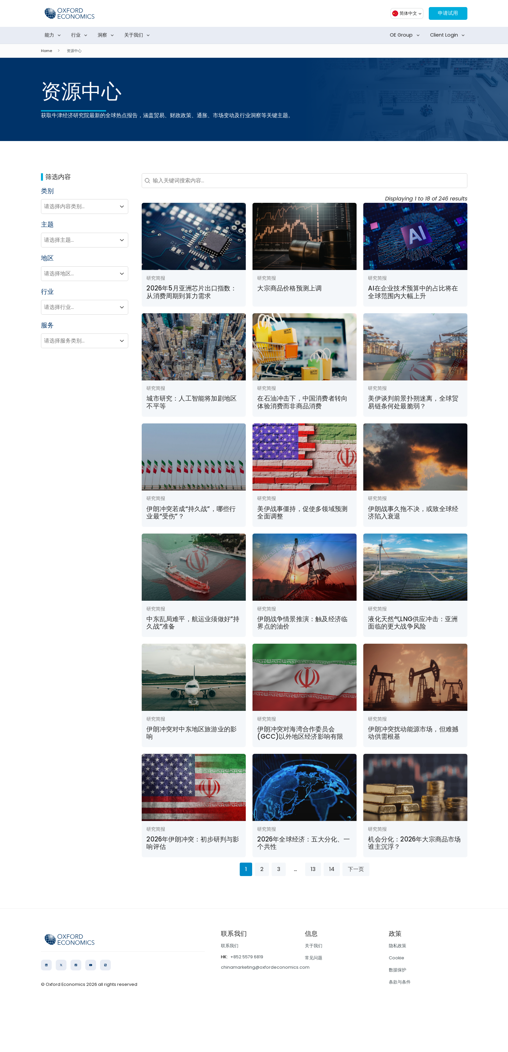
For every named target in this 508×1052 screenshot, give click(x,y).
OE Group (406, 35)
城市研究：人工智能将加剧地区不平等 (191, 402)
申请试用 (446, 13)
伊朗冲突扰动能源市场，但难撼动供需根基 (413, 733)
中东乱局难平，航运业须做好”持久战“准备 (192, 622)
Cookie (396, 958)
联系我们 (229, 946)
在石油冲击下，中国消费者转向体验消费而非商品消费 (302, 402)
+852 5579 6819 (246, 957)
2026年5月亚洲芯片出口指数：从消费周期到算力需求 (191, 292)
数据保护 (397, 970)
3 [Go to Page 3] (278, 869)
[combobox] (78, 206)
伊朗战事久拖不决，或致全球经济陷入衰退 (413, 512)
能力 (54, 35)
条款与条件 (400, 982)
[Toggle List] (122, 206)
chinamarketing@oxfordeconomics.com (265, 967)
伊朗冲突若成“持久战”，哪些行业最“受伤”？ (191, 512)
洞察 (107, 35)
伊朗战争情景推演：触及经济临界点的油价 (302, 622)
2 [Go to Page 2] (262, 869)
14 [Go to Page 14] (331, 869)
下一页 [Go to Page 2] (356, 869)
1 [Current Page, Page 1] (246, 869)
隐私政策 (397, 946)
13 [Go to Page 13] (313, 869)
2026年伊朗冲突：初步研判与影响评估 (192, 843)
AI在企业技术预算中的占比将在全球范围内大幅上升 (413, 292)
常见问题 (313, 958)
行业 (80, 35)
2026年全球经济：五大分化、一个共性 (303, 843)
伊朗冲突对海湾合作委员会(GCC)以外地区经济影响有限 (300, 733)
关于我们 (138, 35)
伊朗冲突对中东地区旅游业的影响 (191, 733)
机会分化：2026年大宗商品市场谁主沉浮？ (414, 843)
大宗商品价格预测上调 (289, 288)
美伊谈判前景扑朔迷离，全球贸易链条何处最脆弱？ (413, 402)
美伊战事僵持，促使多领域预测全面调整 (302, 512)
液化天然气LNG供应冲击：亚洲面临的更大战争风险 (413, 622)
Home (46, 50)
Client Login (448, 35)
